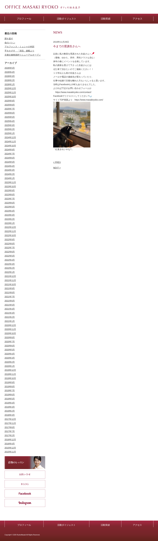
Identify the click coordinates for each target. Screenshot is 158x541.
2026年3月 (10, 76)
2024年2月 (10, 174)
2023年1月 (10, 223)
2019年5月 (10, 398)
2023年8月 (10, 194)
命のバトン (10, 42)
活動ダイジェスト (66, 525)
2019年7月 (10, 390)
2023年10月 (10, 186)
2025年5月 (10, 117)
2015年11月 (10, 452)
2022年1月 (10, 272)
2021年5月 (10, 305)
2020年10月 (10, 333)
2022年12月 (10, 227)
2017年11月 (10, 423)
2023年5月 (10, 207)
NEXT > (57, 168)
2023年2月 (10, 219)
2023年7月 (10, 198)
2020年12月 (10, 325)
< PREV (57, 162)
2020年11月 (10, 329)
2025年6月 (10, 113)
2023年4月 (10, 211)
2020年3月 (10, 358)
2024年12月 (10, 137)
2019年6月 (10, 394)
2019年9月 (10, 382)
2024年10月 (10, 145)
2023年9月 (10, 190)
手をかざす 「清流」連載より (19, 51)
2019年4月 (10, 403)
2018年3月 (10, 415)
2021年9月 (10, 288)
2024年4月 (10, 166)
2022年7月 (10, 247)
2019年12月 (10, 370)
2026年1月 (10, 84)
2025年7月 (10, 109)
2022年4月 (10, 260)
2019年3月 (10, 407)
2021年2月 (10, 317)
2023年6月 (10, 203)
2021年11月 (10, 280)
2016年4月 (10, 443)
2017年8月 (10, 427)
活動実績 (105, 525)
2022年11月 (10, 231)
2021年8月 (10, 292)
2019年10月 (10, 378)
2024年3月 (10, 170)
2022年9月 (10, 239)
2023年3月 (10, 215)
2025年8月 (10, 105)
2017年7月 (10, 431)
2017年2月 (10, 435)
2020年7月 (10, 341)
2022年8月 (10, 243)
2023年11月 (10, 182)
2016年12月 (10, 439)
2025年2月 (10, 129)
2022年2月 (10, 268)
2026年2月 (10, 80)
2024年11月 (10, 141)
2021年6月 (10, 301)
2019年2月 (10, 411)
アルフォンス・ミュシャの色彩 (19, 46)
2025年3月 (10, 125)
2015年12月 (10, 448)
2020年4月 (10, 354)
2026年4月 (10, 72)
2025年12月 (10, 88)
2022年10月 (10, 235)
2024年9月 (10, 149)
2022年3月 (10, 264)
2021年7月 (10, 296)
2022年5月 (10, 256)
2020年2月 (10, 362)
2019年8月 (10, 386)
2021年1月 (10, 321)
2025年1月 (10, 133)
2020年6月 (10, 345)
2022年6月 (10, 251)
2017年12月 (10, 419)
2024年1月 (10, 178)
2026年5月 (10, 68)
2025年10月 (10, 96)
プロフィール (24, 525)
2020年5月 (10, 349)
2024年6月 (10, 158)
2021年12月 (10, 276)
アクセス (137, 525)
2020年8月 (10, 337)
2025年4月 (10, 121)
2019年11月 (10, 374)
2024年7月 (10, 154)
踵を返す (9, 38)
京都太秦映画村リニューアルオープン (23, 55)
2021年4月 (10, 309)
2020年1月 (10, 366)
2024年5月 (10, 162)
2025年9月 (10, 100)
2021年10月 (10, 284)
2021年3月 (10, 313)
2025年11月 (10, 92)
